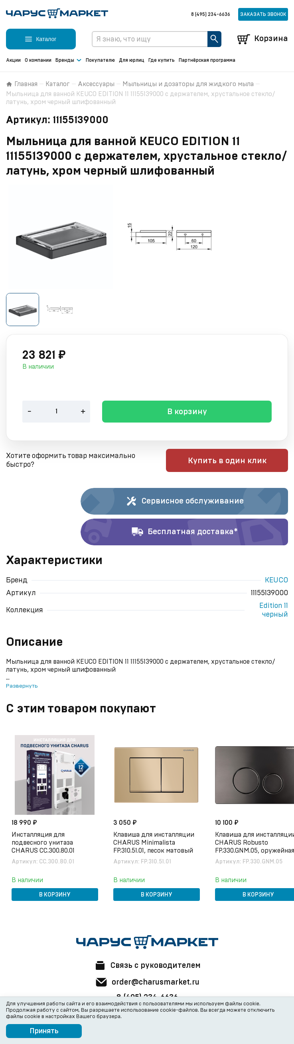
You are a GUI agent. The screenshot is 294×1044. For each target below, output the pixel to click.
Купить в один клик (237, 461)
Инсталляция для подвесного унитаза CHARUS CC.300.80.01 (43, 843)
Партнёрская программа (207, 60)
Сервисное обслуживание (184, 502)
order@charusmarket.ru (147, 982)
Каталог (57, 84)
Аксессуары (96, 84)
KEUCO (276, 580)
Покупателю (100, 60)
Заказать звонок (263, 14)
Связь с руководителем (147, 965)
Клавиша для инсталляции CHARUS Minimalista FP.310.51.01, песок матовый (154, 843)
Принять (44, 1031)
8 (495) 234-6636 (210, 14)
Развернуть (21, 686)
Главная (21, 84)
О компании (38, 60)
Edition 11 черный (273, 611)
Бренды (68, 60)
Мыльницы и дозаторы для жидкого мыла (188, 84)
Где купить (161, 60)
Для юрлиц (131, 60)
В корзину (187, 413)
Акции (13, 60)
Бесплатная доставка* (184, 533)
